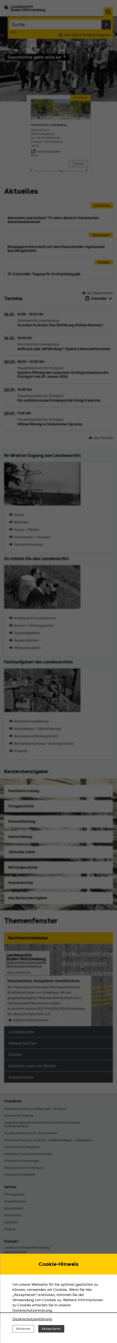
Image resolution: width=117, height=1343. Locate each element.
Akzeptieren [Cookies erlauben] (51, 1329)
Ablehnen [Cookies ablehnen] (23, 1329)
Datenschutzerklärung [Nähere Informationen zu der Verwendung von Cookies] (32, 1319)
